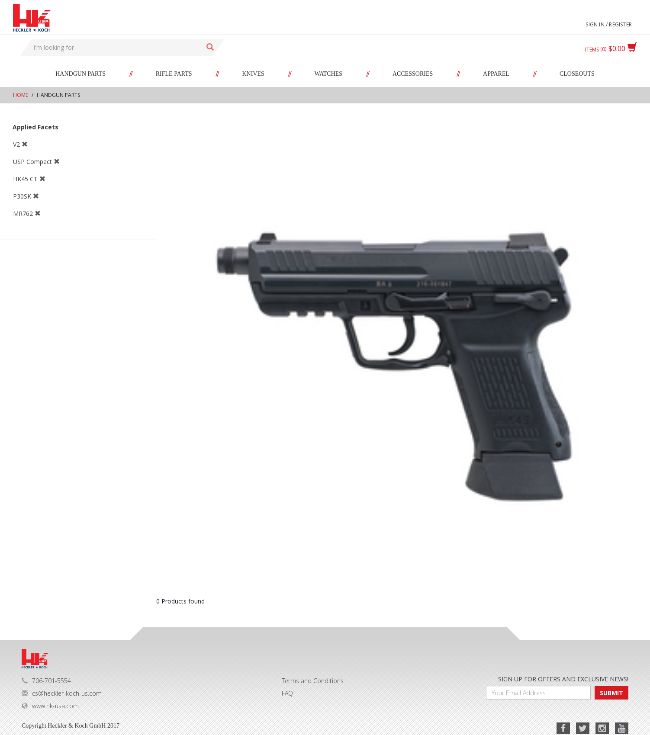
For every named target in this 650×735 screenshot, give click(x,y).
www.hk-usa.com (50, 706)
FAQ (287, 693)
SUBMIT (611, 693)
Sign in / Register (609, 24)
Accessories (413, 74)
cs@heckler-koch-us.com (62, 693)
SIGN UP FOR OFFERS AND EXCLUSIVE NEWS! (563, 679)
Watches (329, 74)
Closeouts (577, 74)
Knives (253, 74)
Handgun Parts (80, 74)
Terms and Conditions (313, 681)
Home (20, 95)
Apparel (496, 74)
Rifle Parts (174, 74)
